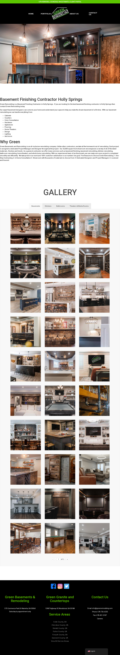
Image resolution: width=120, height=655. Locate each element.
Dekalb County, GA (60, 628)
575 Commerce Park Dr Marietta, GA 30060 (20, 608)
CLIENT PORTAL (75, 2)
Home (31, 14)
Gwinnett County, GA (60, 638)
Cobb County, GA (60, 622)
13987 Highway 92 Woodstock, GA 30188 (60, 608)
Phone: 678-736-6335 (100, 612)
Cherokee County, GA (60, 625)
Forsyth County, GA (60, 635)
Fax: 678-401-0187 (100, 615)
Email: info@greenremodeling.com (100, 608)
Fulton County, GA (60, 631)
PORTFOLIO (46, 14)
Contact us (93, 13)
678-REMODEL (44, 2)
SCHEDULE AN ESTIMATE (59, 2)
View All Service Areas (60, 641)
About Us (74, 14)
